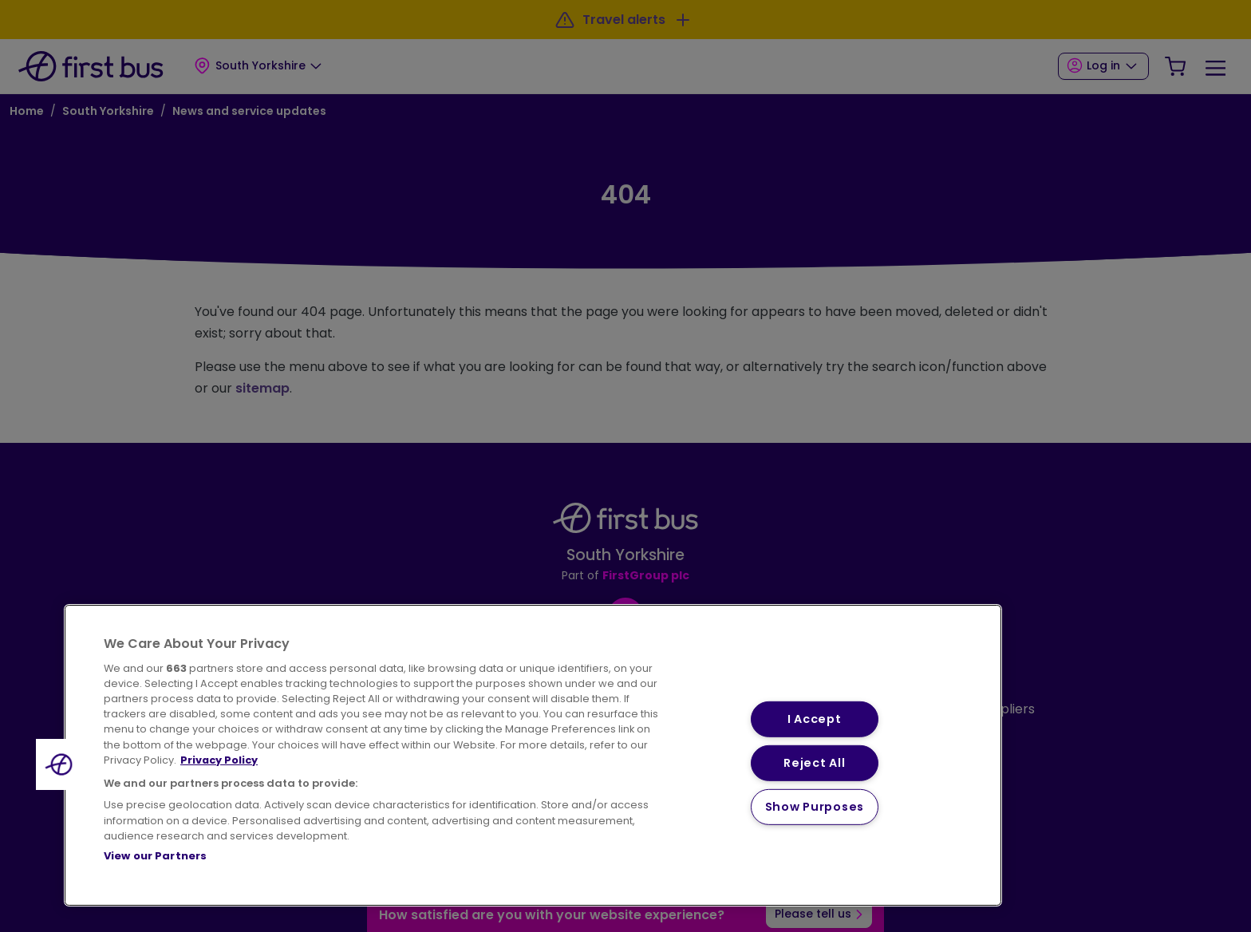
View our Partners (155, 855)
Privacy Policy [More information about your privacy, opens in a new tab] (219, 760)
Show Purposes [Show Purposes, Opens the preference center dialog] (814, 807)
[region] (533, 755)
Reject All (814, 763)
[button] (61, 764)
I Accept (814, 719)
